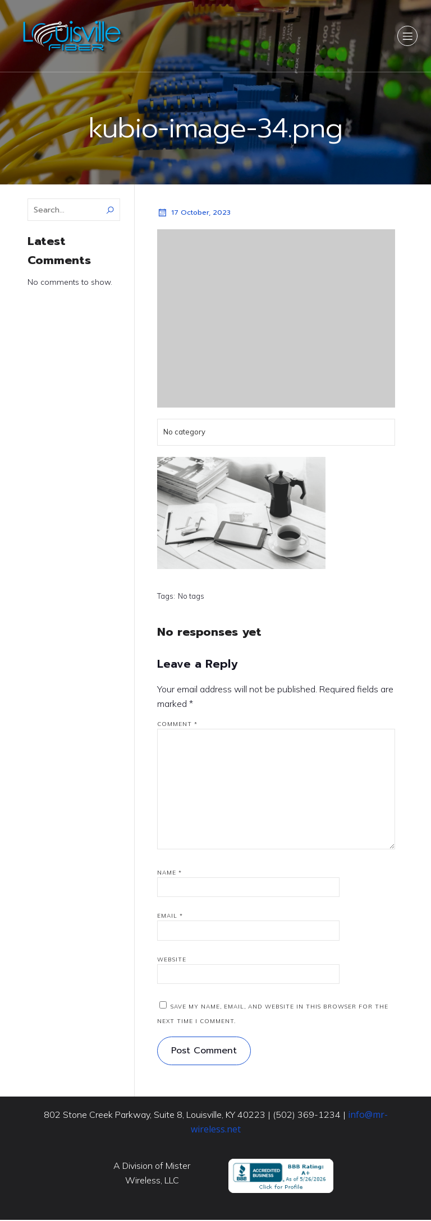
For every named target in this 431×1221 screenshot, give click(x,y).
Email (170, 917)
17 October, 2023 (194, 213)
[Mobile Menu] (407, 36)
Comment (177, 725)
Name (169, 873)
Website (171, 960)
